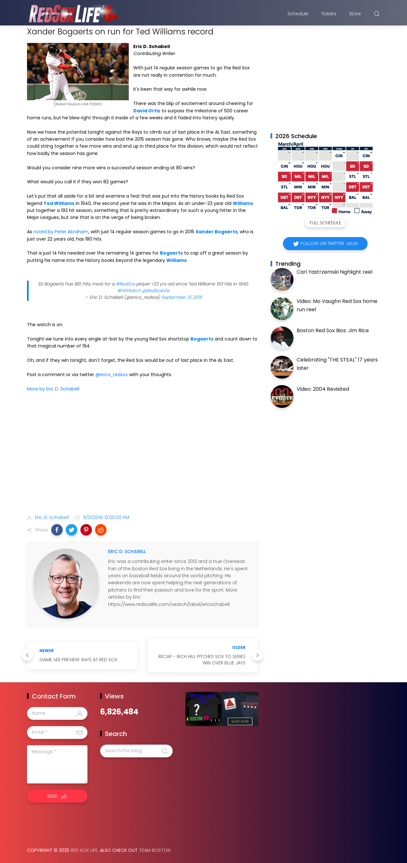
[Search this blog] (136, 751)
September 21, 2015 (181, 297)
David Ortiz (146, 111)
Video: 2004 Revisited (323, 389)
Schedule (297, 14)
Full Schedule (325, 223)
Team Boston (154, 850)
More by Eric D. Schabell (53, 389)
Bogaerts (171, 253)
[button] (57, 530)
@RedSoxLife (155, 290)
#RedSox (125, 284)
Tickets (328, 14)
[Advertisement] (142, 459)
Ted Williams (59, 203)
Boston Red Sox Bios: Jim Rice (333, 330)
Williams (243, 203)
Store (355, 14)
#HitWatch (129, 290)
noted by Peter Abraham (60, 231)
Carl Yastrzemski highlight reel (334, 272)
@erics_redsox (111, 374)
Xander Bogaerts (217, 231)
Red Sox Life (84, 850)
